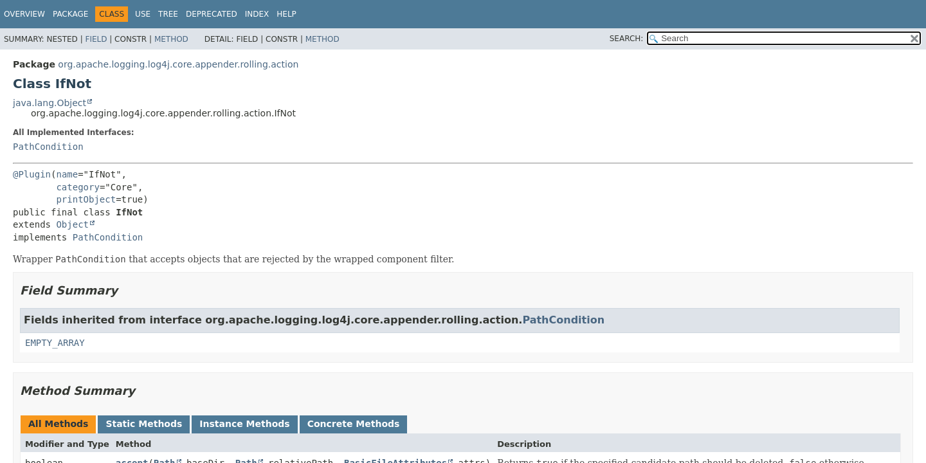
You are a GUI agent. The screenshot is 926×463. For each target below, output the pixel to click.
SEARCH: (627, 38)
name (67, 174)
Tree (168, 14)
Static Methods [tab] (143, 424)
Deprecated (211, 14)
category (77, 187)
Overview (24, 14)
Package (70, 14)
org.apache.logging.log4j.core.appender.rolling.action (178, 64)
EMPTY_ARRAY (55, 343)
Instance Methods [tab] (244, 424)
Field (96, 39)
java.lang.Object (49, 103)
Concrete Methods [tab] (353, 424)
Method (171, 39)
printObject (86, 199)
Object (72, 224)
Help (286, 14)
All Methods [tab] (58, 424)
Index (257, 14)
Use (142, 14)
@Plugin (32, 174)
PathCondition (48, 146)
